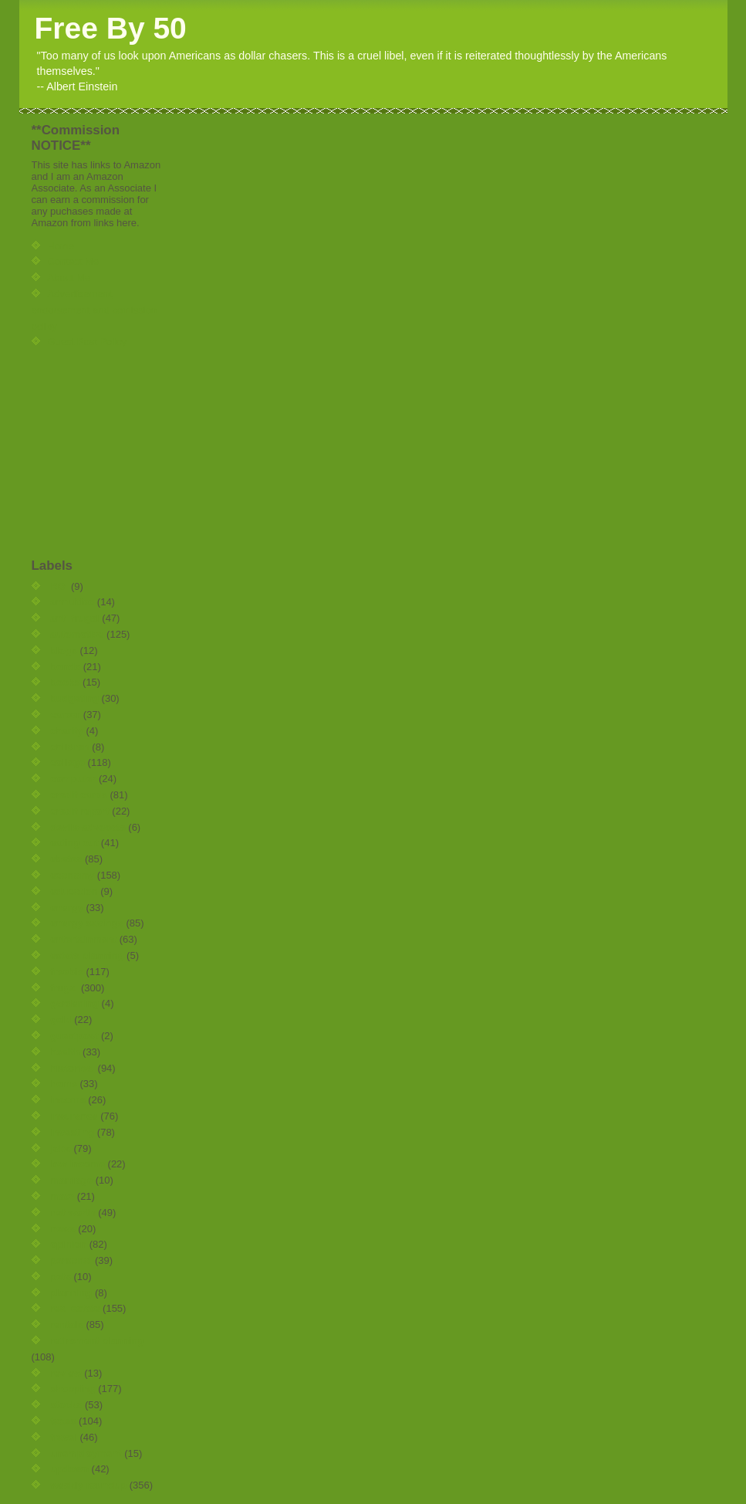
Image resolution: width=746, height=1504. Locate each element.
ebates (66, 859)
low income (77, 1164)
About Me (69, 277)
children (69, 747)
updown (69, 1469)
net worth (73, 1212)
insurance (73, 1116)
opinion (68, 1244)
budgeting (74, 698)
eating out (74, 843)
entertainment (83, 939)
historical (72, 1068)
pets (60, 1276)
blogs (63, 650)
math (62, 1196)
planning (71, 1293)
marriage (71, 1180)
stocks (66, 1405)
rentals (66, 1324)
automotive (76, 634)
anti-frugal (75, 618)
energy (66, 907)
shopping (73, 1388)
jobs (60, 1148)
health (64, 1052)
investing (72, 1132)
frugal (64, 988)
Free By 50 (111, 28)
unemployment (85, 1453)
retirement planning (96, 1340)
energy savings (86, 923)
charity (66, 731)
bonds (65, 666)
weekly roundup (88, 1485)
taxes (63, 1421)
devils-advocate (88, 827)
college (67, 762)
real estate (75, 1308)
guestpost (74, 1036)
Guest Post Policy (87, 341)
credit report (80, 811)
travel (63, 1437)
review (65, 1373)
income (68, 1100)
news (63, 1229)
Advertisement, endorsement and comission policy (94, 310)
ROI (59, 586)
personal (71, 1260)
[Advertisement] (78, 453)
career (65, 714)
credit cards (78, 795)
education (73, 891)
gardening (74, 1003)
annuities (72, 602)
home (63, 1083)
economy (72, 875)
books (64, 682)
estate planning (86, 955)
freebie (66, 971)
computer (73, 778)
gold (60, 1019)
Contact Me (73, 261)
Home (61, 246)
